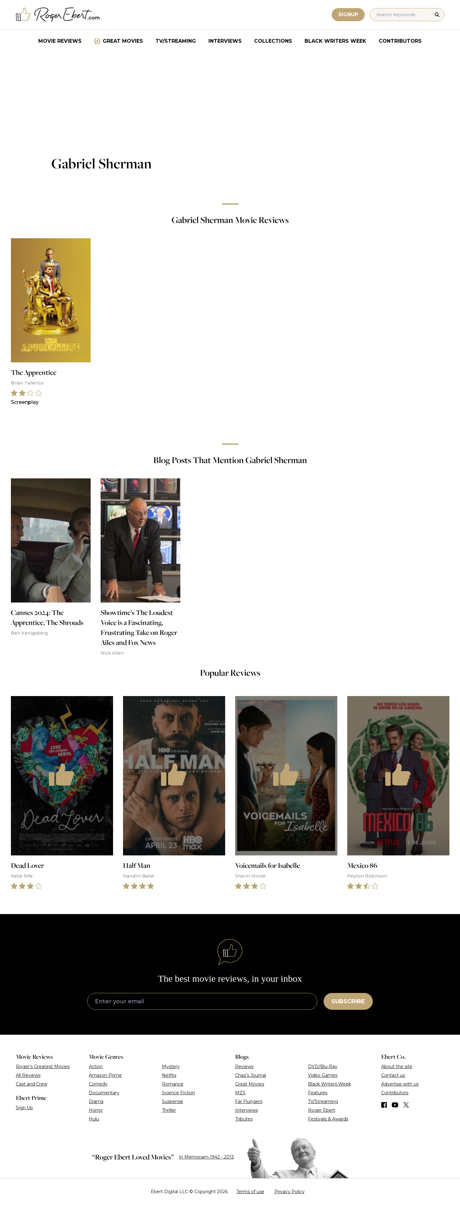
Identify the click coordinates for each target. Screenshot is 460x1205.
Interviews (225, 41)
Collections (273, 41)
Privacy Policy (289, 1191)
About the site (396, 1066)
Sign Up (24, 1108)
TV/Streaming (175, 41)
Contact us (393, 1075)
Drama (96, 1101)
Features (317, 1093)
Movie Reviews (60, 41)
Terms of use (250, 1191)
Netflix (169, 1075)
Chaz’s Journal (250, 1075)
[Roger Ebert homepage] (58, 14)
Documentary (104, 1093)
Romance (172, 1084)
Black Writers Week (335, 41)
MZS (240, 1093)
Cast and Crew (31, 1084)
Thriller (169, 1110)
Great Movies (123, 41)
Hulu (94, 1119)
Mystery (171, 1066)
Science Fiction (178, 1093)
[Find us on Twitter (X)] (406, 1105)
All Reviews (28, 1075)
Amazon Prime (105, 1075)
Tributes (244, 1119)
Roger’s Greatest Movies (43, 1066)
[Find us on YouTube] (395, 1104)
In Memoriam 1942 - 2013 (206, 1157)
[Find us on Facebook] (384, 1105)
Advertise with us (400, 1084)
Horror (96, 1110)
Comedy (98, 1084)
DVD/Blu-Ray (322, 1066)
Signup (348, 14)
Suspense (172, 1101)
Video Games (322, 1075)
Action (96, 1066)
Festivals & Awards (328, 1119)
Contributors (400, 41)
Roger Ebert (321, 1110)
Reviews (244, 1066)
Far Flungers (248, 1101)
